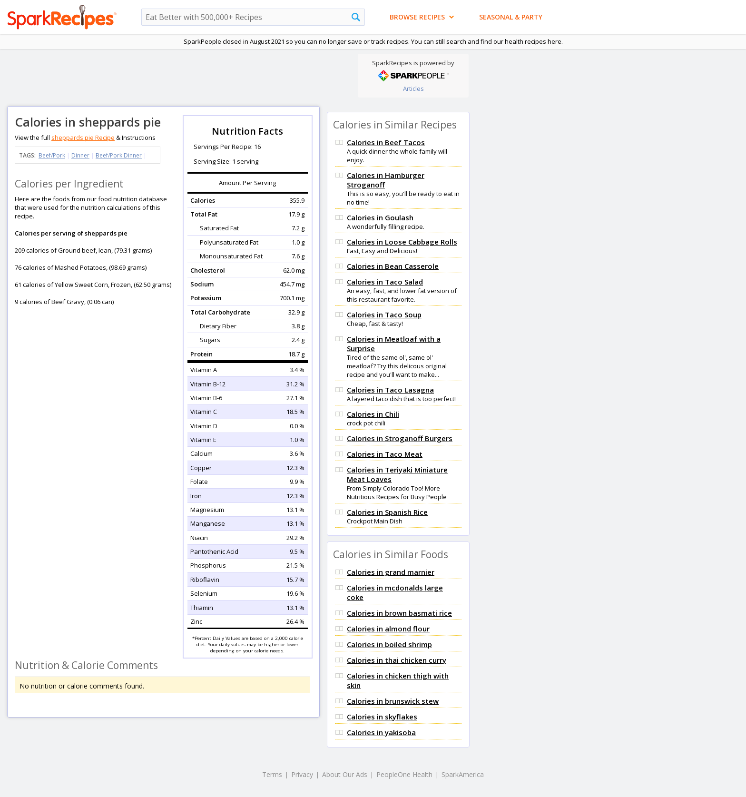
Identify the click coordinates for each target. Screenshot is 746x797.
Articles (413, 88)
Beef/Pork (52, 155)
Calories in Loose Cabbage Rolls (402, 241)
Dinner (80, 155)
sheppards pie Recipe (83, 137)
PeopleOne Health (404, 774)
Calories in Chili (373, 414)
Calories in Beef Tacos (386, 142)
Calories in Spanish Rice (387, 512)
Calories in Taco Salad (385, 281)
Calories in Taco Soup (384, 314)
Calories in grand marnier (390, 572)
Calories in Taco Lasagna (390, 389)
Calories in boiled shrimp (389, 644)
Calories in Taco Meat (384, 454)
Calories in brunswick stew (393, 701)
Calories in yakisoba (381, 732)
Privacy (302, 774)
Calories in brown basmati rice (399, 613)
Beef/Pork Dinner (119, 155)
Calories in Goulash (380, 217)
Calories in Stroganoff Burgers (399, 438)
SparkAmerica (463, 774)
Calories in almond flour (388, 628)
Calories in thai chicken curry (396, 660)
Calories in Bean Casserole (393, 266)
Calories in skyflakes (382, 716)
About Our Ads (344, 774)
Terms (272, 774)
